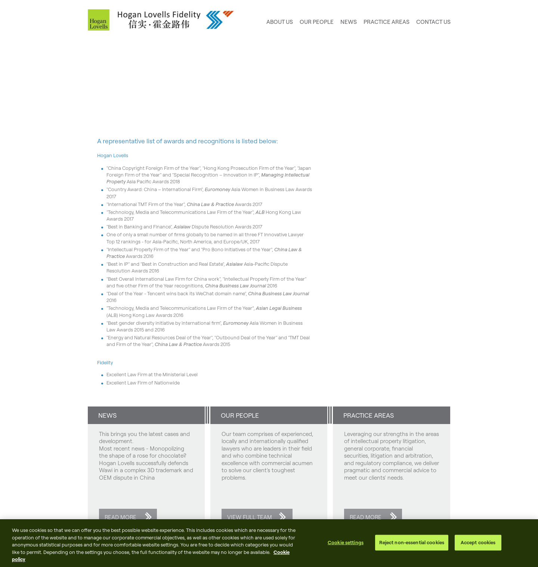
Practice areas (386, 21)
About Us (279, 21)
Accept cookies (478, 542)
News (348, 21)
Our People (317, 21)
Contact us (433, 21)
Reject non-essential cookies (411, 542)
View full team (249, 517)
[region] (269, 543)
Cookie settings (346, 542)
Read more (120, 517)
